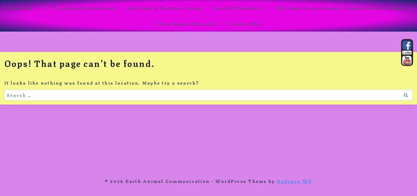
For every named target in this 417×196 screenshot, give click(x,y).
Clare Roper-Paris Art (187, 23)
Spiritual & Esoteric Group (165, 7)
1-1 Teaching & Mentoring (80, 7)
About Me (20, 7)
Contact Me (244, 23)
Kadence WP (294, 180)
